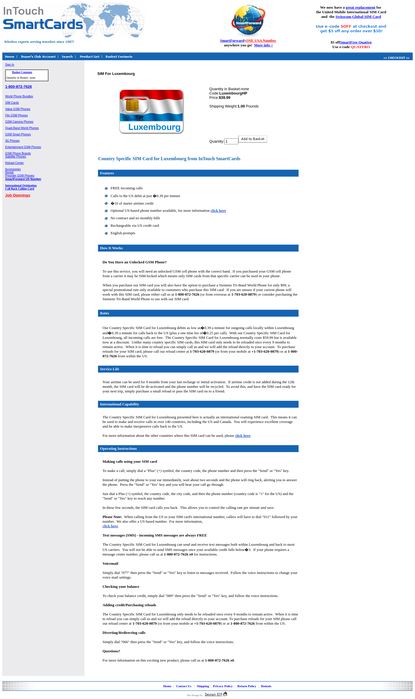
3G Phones (12, 140)
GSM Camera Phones (19, 121)
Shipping (203, 686)
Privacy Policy (223, 686)
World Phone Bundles (19, 96)
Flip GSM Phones (16, 115)
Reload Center (14, 163)
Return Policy (246, 686)
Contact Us (183, 686)
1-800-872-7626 (18, 86)
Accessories (13, 169)
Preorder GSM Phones (19, 175)
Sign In (9, 64)
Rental (9, 172)
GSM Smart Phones (18, 134)
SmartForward (232, 40)
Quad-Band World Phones (22, 128)
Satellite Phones (15, 156)
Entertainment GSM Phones (23, 147)
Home (167, 686)
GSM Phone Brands (18, 153)
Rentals (266, 686)
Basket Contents (22, 72)
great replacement (361, 7)
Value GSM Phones (17, 109)
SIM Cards (12, 102)
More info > (263, 45)
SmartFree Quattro (355, 42)
